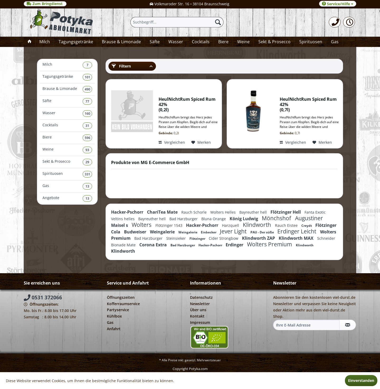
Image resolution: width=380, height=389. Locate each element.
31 (87, 125)
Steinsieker (176, 238)
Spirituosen (67, 174)
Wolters (142, 224)
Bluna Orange (214, 218)
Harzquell (231, 225)
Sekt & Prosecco (67, 162)
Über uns (198, 309)
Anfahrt (114, 328)
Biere (67, 138)
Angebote (67, 198)
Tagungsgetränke (67, 77)
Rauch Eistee (287, 225)
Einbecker (209, 232)
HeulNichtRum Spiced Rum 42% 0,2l (187, 105)
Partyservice (118, 309)
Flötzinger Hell (286, 212)
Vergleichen (172, 142)
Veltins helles (123, 218)
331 (87, 174)
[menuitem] (335, 22)
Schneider (326, 238)
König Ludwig (244, 219)
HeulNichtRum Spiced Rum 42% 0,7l (308, 105)
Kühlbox (114, 316)
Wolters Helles (223, 212)
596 (87, 138)
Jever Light (234, 231)
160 (87, 113)
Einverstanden (361, 380)
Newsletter (200, 303)
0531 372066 (43, 297)
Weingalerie (163, 232)
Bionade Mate (124, 244)
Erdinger (235, 245)
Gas (67, 186)
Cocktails (67, 125)
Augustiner (309, 218)
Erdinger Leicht (297, 231)
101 (87, 77)
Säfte (67, 101)
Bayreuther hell (253, 212)
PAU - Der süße (262, 232)
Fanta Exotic (315, 212)
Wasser (67, 113)
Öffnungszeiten (121, 297)
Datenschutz (201, 297)
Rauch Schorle (194, 212)
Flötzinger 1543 (169, 225)
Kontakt (197, 316)
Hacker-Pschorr (127, 212)
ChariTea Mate (163, 212)
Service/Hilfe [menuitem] (337, 3)
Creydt (307, 225)
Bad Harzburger (184, 218)
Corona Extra (153, 245)
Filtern (121, 66)
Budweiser (135, 232)
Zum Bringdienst (45, 3)
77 (87, 101)
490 (87, 89)
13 (87, 186)
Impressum (200, 322)
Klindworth (257, 224)
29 (87, 162)
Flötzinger (197, 238)
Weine (67, 150)
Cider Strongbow (224, 238)
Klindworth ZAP (259, 238)
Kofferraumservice (123, 303)
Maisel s (120, 225)
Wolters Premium (270, 244)
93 (87, 150)
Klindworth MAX (297, 238)
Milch (67, 65)
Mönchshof (277, 218)
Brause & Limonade (67, 89)
